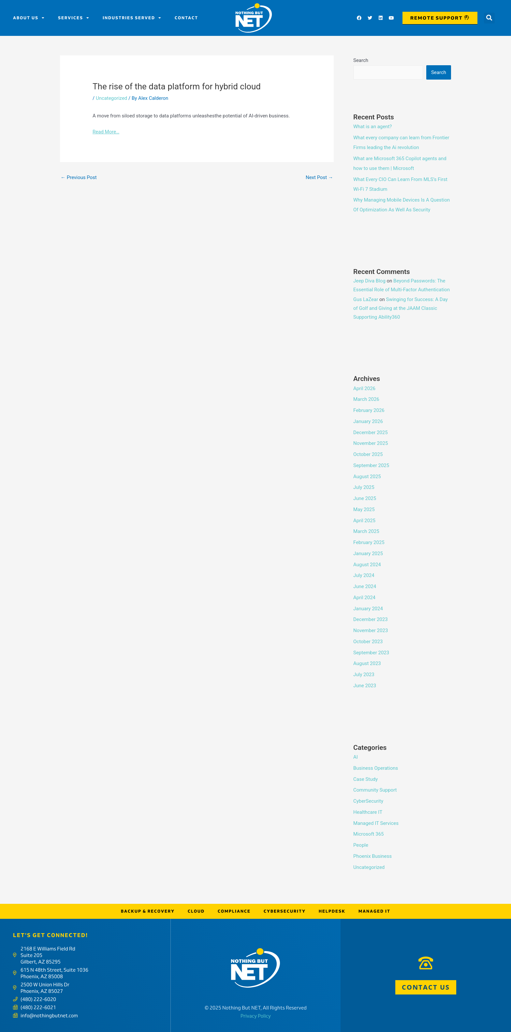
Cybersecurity (285, 911)
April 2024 (364, 597)
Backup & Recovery (148, 911)
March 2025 (366, 531)
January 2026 (368, 421)
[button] (489, 18)
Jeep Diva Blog (369, 281)
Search (360, 60)
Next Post (319, 177)
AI (355, 757)
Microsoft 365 (368, 834)
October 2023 (368, 642)
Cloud (196, 911)
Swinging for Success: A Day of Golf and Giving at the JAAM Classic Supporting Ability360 (400, 308)
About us (29, 18)
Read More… (106, 132)
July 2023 (363, 674)
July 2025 (363, 487)
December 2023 (370, 619)
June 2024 (364, 586)
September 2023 (371, 653)
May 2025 (364, 509)
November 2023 (370, 630)
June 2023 (364, 686)
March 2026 (366, 399)
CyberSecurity (368, 801)
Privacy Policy (256, 1016)
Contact (186, 17)
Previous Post (79, 177)
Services (74, 18)
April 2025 (364, 521)
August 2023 (367, 663)
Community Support (375, 790)
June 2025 (364, 498)
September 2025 (371, 465)
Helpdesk (332, 911)
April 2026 (364, 388)
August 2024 (367, 565)
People (360, 845)
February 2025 (369, 542)
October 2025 (368, 454)
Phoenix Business (372, 856)
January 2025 (368, 553)
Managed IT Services (376, 823)
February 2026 (369, 410)
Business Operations (375, 768)
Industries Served (132, 18)
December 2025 (370, 432)
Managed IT (374, 911)
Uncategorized (111, 98)
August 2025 (367, 476)
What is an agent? (372, 126)
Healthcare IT (367, 812)
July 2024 (363, 575)
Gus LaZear (365, 299)
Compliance (234, 911)
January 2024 (368, 609)
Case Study (365, 779)
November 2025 (370, 443)
